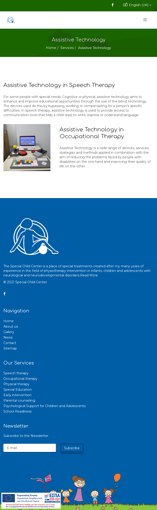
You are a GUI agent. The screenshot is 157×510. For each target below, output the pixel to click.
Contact (9, 343)
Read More (89, 275)
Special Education (17, 390)
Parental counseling (19, 400)
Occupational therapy (20, 379)
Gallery (8, 332)
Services (67, 48)
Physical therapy (16, 384)
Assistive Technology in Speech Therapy (59, 85)
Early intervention (17, 395)
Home (51, 48)
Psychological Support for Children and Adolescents (44, 406)
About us (10, 326)
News (8, 337)
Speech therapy (16, 373)
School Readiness (17, 411)
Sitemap (10, 348)
